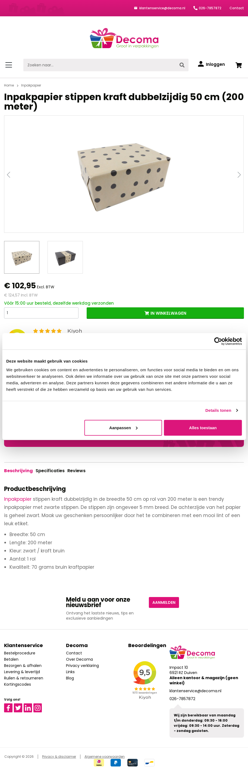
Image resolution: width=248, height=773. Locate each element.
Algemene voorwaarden (104, 756)
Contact (237, 8)
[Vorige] (8, 174)
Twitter (20, 706)
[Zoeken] (182, 65)
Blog (70, 678)
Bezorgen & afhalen (23, 665)
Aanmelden (163, 602)
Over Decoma (79, 659)
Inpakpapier (18, 499)
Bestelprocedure (19, 653)
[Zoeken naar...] (99, 65)
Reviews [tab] (76, 471)
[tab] (18, 470)
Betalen (11, 659)
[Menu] (9, 65)
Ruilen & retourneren (23, 678)
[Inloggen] (211, 64)
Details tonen (218, 410)
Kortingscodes (17, 684)
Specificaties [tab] (50, 471)
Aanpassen (123, 427)
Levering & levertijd (22, 672)
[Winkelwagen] (238, 65)
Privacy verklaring (82, 665)
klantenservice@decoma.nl (162, 8)
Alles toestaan (203, 427)
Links (70, 672)
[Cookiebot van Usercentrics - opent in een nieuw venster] (218, 341)
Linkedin (31, 706)
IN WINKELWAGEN (168, 313)
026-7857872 (210, 8)
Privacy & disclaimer (59, 756)
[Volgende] (239, 174)
